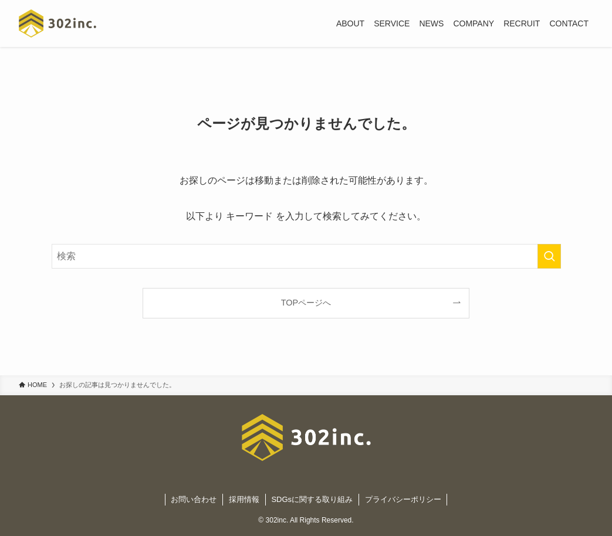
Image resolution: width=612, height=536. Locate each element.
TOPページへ (306, 302)
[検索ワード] (306, 256)
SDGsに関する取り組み (312, 499)
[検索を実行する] (549, 256)
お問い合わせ (194, 499)
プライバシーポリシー (403, 499)
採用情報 (244, 499)
